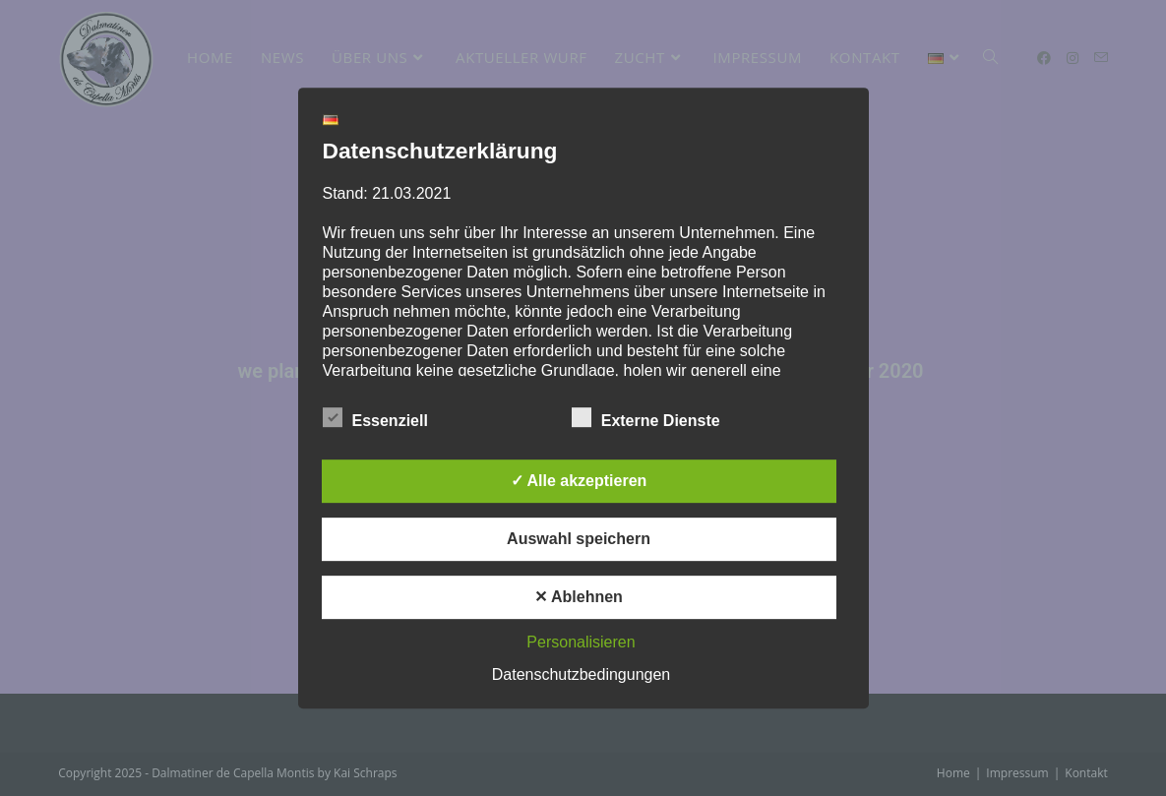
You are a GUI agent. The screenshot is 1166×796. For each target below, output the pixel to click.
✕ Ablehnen (578, 596)
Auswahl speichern (578, 538)
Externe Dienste (646, 417)
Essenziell (375, 417)
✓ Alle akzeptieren (579, 480)
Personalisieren (580, 642)
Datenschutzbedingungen (581, 674)
